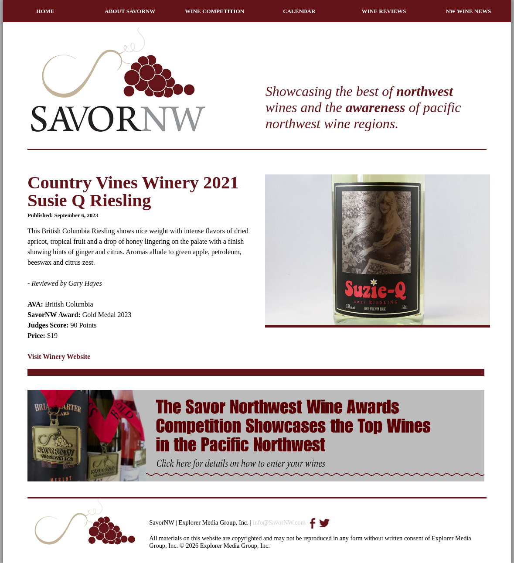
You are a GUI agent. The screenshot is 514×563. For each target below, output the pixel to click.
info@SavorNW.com (279, 522)
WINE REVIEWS (384, 11)
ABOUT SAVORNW (130, 11)
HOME (45, 11)
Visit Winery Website (58, 356)
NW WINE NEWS (468, 11)
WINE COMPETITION (214, 11)
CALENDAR (299, 11)
